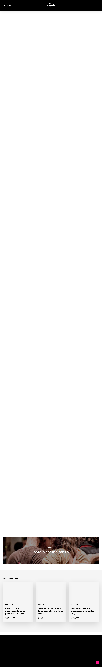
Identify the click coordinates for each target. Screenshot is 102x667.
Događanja (50, 17)
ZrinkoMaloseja (51, 27)
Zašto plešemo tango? (51, 550)
